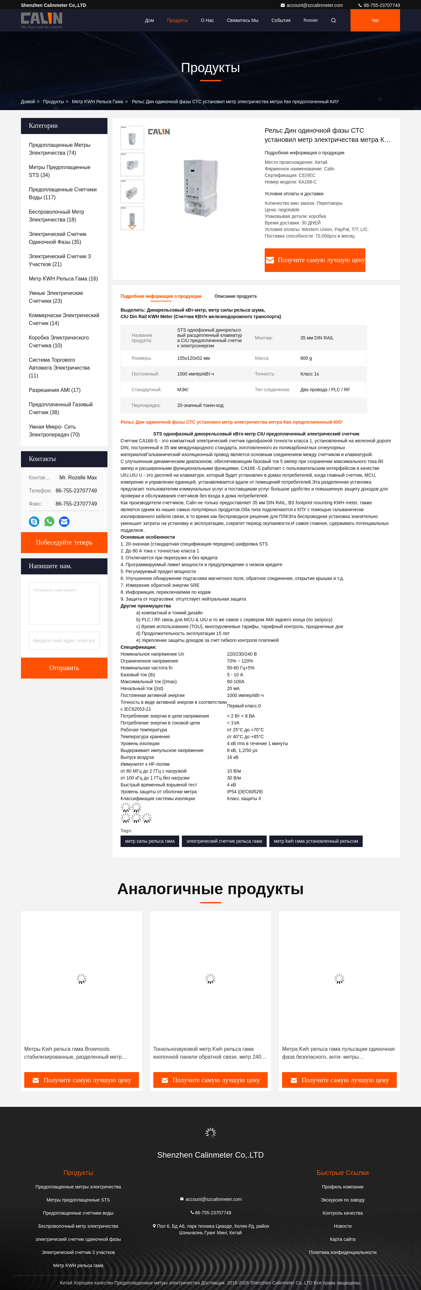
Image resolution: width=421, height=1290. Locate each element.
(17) (55, 390)
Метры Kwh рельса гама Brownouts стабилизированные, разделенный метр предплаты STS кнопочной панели (73, 1053)
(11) (59, 367)
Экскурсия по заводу (343, 1200)
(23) (56, 297)
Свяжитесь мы (242, 20)
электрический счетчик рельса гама (224, 841)
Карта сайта (342, 1239)
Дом (149, 20)
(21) (60, 260)
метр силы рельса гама (150, 841)
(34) (59, 171)
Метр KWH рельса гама (97, 101)
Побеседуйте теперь (64, 542)
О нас (207, 20)
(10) (59, 341)
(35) (57, 238)
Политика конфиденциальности (343, 1252)
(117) (63, 193)
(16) (63, 278)
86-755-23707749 (378, 5)
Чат (375, 20)
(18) (56, 215)
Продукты (177, 20)
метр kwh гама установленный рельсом (316, 841)
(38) (61, 408)
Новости (343, 1226)
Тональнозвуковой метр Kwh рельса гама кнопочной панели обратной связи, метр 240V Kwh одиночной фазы (209, 1053)
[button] (132, 227)
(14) (64, 319)
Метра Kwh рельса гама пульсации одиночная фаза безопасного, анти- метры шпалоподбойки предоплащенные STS (338, 1053)
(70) (54, 430)
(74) (59, 149)
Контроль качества (343, 1213)
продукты (53, 101)
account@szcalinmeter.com (312, 5)
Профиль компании (343, 1186)
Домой (28, 101)
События (281, 20)
